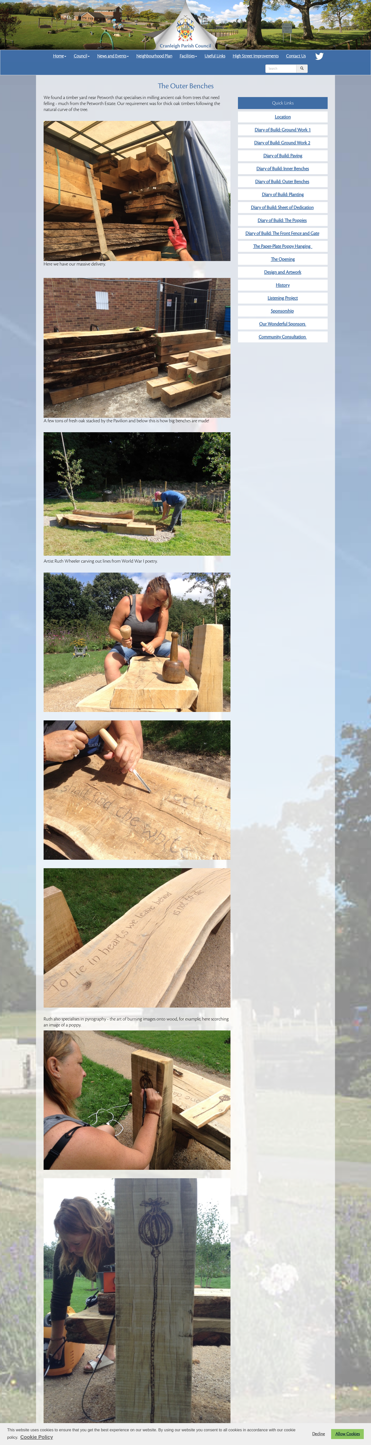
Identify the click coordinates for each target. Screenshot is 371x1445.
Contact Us (296, 56)
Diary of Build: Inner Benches (282, 168)
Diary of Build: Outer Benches (282, 181)
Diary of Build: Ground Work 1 (283, 129)
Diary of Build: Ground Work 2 (282, 142)
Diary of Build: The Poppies (282, 220)
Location (283, 116)
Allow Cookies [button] (347, 1434)
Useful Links (215, 56)
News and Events (113, 56)
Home (59, 56)
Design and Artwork (282, 272)
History (283, 285)
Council (82, 56)
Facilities (188, 56)
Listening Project (283, 298)
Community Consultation (283, 336)
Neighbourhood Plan (154, 56)
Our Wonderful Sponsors (282, 323)
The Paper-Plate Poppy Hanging (282, 246)
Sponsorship (282, 311)
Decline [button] (318, 1434)
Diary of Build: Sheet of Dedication (282, 207)
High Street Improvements (256, 56)
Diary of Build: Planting (283, 194)
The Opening (283, 259)
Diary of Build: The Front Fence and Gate (282, 233)
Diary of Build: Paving (282, 155)
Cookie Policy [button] (36, 1437)
